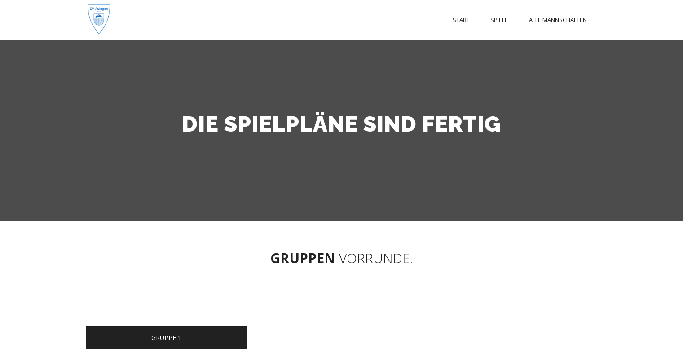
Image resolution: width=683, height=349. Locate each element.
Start (461, 20)
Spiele (499, 20)
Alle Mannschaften (558, 20)
